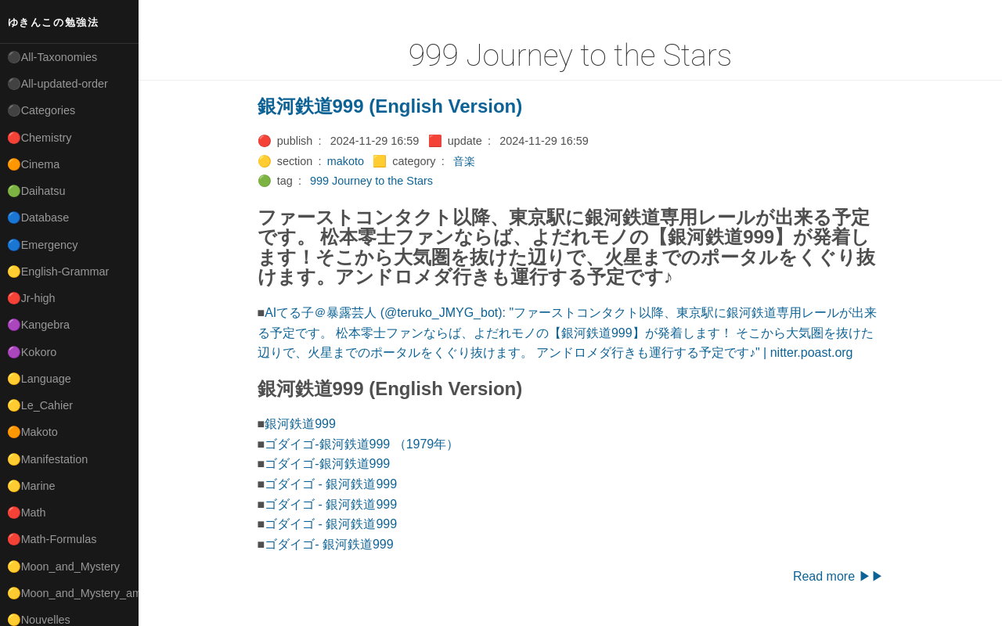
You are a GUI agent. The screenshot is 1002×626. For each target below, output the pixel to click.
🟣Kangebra (38, 324)
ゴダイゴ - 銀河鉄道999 (331, 484)
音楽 (464, 161)
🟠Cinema (33, 164)
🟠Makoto (32, 432)
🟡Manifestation (47, 459)
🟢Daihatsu (36, 191)
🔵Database (38, 217)
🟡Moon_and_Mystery (63, 566)
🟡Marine (31, 486)
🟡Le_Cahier (40, 405)
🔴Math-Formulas (52, 539)
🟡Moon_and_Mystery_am (73, 593)
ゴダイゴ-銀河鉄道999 (327, 463)
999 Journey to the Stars (371, 180)
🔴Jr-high (31, 298)
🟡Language (39, 378)
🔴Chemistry (39, 137)
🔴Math (26, 512)
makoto (345, 161)
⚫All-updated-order (57, 83)
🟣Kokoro (32, 352)
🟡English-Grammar (58, 271)
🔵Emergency (42, 245)
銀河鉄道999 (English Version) (390, 106)
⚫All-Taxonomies (52, 57)
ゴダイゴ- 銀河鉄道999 (329, 544)
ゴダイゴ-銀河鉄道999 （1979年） (362, 444)
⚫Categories (41, 110)
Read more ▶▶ (838, 576)
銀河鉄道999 (300, 423)
